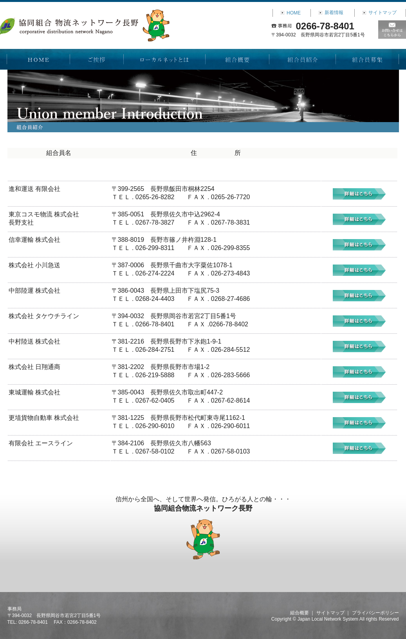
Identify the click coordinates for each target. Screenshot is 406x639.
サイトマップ (382, 12)
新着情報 (334, 12)
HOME (294, 13)
